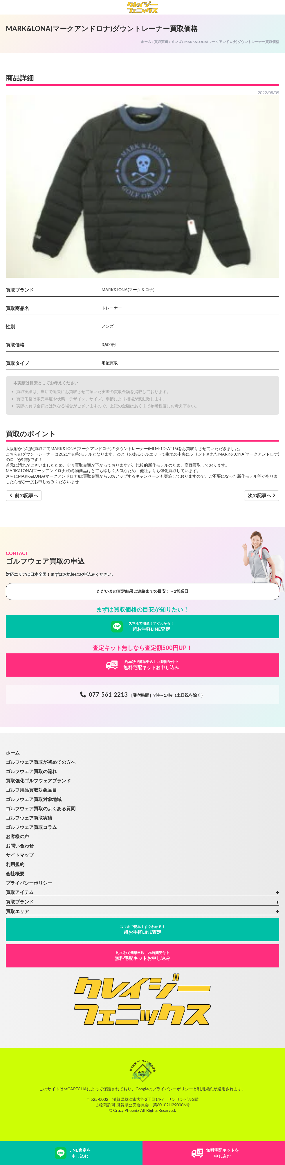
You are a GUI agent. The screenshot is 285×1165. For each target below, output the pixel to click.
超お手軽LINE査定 (142, 929)
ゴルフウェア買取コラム (31, 827)
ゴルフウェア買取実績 (29, 817)
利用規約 (15, 864)
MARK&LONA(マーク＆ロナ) (128, 289)
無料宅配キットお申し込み (142, 956)
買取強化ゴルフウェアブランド (38, 780)
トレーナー (112, 307)
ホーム (146, 42)
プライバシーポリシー (29, 883)
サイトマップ (20, 855)
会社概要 (15, 873)
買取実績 (161, 42)
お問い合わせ (20, 845)
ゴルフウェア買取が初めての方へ (40, 762)
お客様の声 (17, 836)
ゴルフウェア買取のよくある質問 (40, 808)
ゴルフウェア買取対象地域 (34, 799)
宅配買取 (110, 362)
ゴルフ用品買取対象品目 (31, 790)
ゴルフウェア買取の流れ (31, 771)
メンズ (176, 42)
